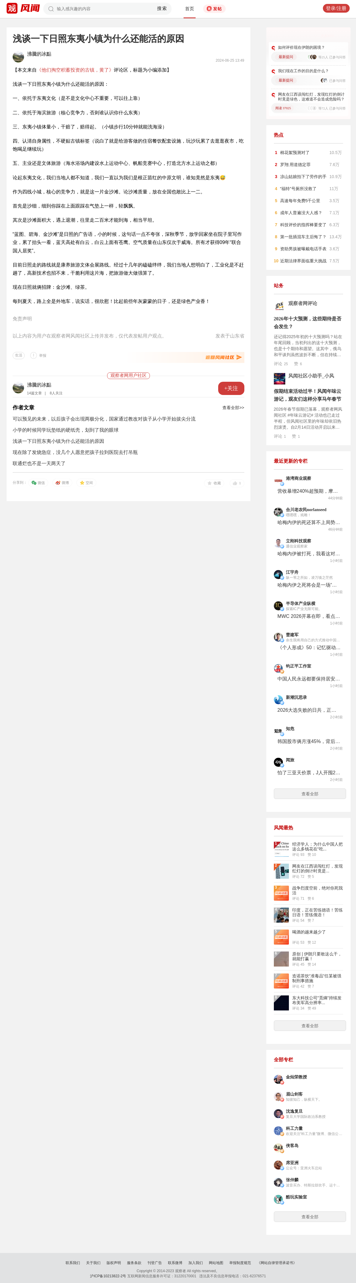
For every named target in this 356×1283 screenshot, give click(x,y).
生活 (18, 355)
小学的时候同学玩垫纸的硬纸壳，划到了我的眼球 (66, 430)
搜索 (162, 8)
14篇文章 (34, 393)
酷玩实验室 (296, 1197)
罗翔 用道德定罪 (295, 164)
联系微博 (175, 1263)
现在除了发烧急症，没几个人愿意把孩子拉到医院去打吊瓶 (75, 452)
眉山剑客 (294, 1094)
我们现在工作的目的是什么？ (303, 71)
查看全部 (310, 793)
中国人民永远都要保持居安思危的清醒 (309, 678)
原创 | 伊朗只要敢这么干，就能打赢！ (317, 956)
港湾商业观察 (298, 478)
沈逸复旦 (294, 1111)
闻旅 (290, 760)
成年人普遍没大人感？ (301, 212)
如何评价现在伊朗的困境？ (301, 47)
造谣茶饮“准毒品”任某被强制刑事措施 (316, 978)
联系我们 (73, 1263)
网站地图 (216, 1263)
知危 (290, 728)
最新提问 (286, 57)
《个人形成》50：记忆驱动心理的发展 (309, 647)
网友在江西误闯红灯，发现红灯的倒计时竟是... (317, 868)
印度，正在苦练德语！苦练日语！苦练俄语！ (317, 912)
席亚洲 (292, 1163)
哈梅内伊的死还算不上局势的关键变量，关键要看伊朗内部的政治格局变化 (309, 522)
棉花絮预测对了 (295, 152)
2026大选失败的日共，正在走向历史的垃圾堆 (309, 710)
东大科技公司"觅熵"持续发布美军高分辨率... (317, 1000)
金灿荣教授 (296, 1077)
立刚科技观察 (298, 541)
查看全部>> (233, 407)
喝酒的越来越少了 (309, 932)
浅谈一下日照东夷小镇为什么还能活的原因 (58, 441)
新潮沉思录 (296, 697)
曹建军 (292, 635)
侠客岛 (292, 1145)
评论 (281, 363)
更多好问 (327, 36)
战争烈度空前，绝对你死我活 (317, 890)
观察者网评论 (302, 303)
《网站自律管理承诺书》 (277, 1263)
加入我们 (195, 1263)
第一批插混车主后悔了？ (303, 236)
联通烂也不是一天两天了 (39, 463)
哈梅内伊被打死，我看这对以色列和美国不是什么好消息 (309, 553)
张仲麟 (292, 1180)
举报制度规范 (240, 1263)
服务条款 (134, 1263)
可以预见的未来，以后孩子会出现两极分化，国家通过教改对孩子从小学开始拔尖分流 (104, 418)
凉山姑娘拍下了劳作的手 (303, 176)
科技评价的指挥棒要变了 (303, 224)
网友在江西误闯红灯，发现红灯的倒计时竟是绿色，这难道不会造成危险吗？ (311, 96)
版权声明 (114, 1263)
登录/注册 (336, 8)
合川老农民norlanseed (306, 509)
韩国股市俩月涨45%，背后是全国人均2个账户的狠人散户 (309, 741)
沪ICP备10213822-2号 (108, 1276)
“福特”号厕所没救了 (298, 188)
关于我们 (93, 1263)
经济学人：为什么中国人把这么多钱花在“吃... (317, 846)
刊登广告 (154, 1263)
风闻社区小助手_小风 (311, 375)
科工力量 (294, 1128)
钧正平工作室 (298, 666)
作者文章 (23, 408)
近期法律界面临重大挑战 (303, 260)
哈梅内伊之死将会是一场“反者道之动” (309, 585)
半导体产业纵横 (300, 603)
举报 (42, 355)
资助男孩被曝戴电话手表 (303, 248)
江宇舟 (292, 572)
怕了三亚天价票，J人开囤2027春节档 (309, 772)
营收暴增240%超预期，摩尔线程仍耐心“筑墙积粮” (309, 491)
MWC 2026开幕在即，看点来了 (309, 616)
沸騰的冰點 (39, 54)
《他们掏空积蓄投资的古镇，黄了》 (75, 69)
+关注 (231, 388)
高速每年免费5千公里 (300, 200)
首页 (189, 8)
